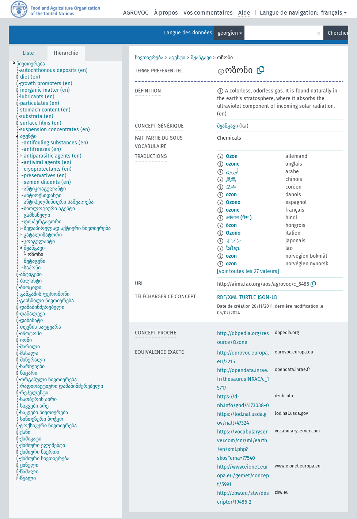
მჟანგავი (201, 57)
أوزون (232, 171)
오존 (231, 187)
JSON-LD (267, 297)
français (331, 12)
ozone (233, 164)
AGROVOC (135, 12)
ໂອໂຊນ (233, 248)
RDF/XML (227, 297)
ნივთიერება (149, 57)
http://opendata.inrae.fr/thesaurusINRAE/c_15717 (243, 379)
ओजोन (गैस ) (239, 218)
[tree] (65, 289)
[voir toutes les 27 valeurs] (248, 271)
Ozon (232, 156)
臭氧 (231, 179)
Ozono (233, 202)
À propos (166, 12)
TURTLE (247, 297)
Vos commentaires (207, 12)
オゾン (233, 241)
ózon (231, 225)
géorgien (228, 33)
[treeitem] (34, 64)
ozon (231, 195)
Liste (28, 53)
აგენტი (177, 57)
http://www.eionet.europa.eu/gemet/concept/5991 (243, 476)
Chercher (338, 33)
